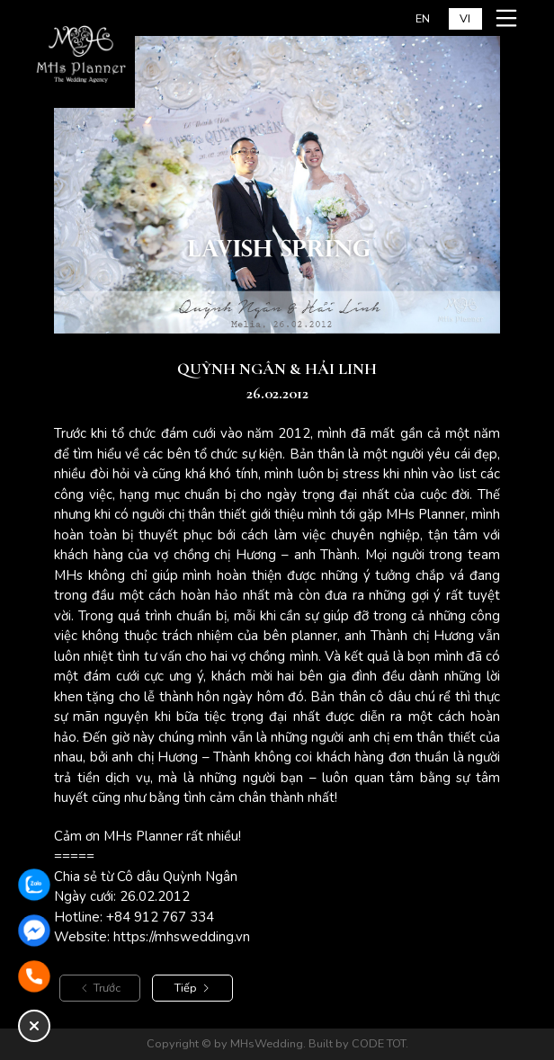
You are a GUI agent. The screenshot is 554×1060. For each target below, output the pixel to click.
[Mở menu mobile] (509, 18)
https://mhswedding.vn (181, 937)
